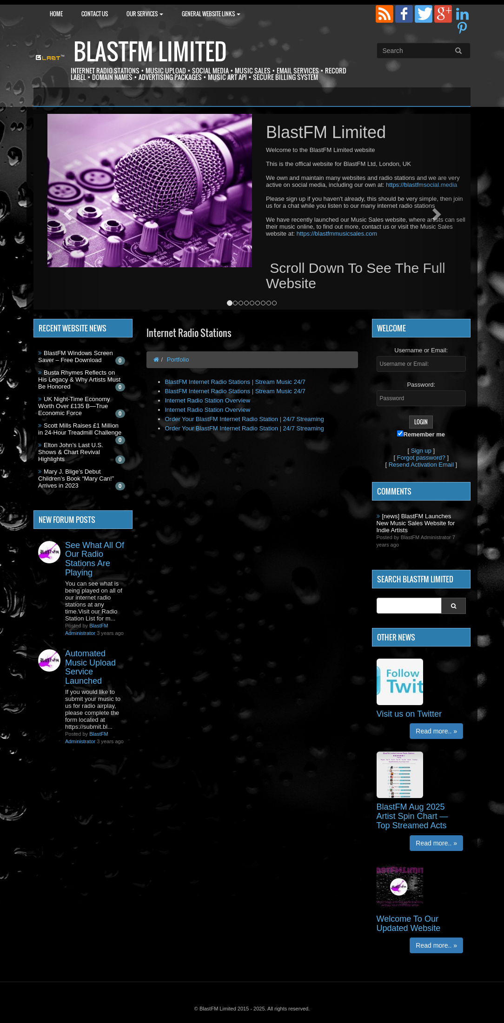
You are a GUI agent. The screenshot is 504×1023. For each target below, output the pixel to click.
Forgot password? (421, 457)
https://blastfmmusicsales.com (337, 233)
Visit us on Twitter (409, 714)
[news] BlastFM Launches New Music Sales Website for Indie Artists (416, 523)
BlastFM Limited (150, 51)
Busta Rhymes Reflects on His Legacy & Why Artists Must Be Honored (79, 379)
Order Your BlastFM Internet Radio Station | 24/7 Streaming (244, 419)
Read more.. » (436, 731)
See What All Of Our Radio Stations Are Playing (94, 559)
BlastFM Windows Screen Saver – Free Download (75, 356)
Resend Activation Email (421, 464)
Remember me (421, 434)
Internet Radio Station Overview (208, 400)
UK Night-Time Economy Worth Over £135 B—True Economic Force (74, 406)
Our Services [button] (144, 14)
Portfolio (178, 359)
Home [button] (56, 14)
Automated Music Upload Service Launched (90, 667)
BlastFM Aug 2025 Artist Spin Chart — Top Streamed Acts (412, 816)
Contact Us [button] (94, 14)
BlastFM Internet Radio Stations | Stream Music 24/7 (235, 381)
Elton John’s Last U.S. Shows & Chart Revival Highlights (70, 452)
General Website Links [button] (211, 14)
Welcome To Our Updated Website (409, 923)
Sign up (421, 450)
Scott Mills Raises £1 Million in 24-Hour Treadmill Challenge (79, 429)
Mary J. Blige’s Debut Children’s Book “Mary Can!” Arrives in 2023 (76, 478)
